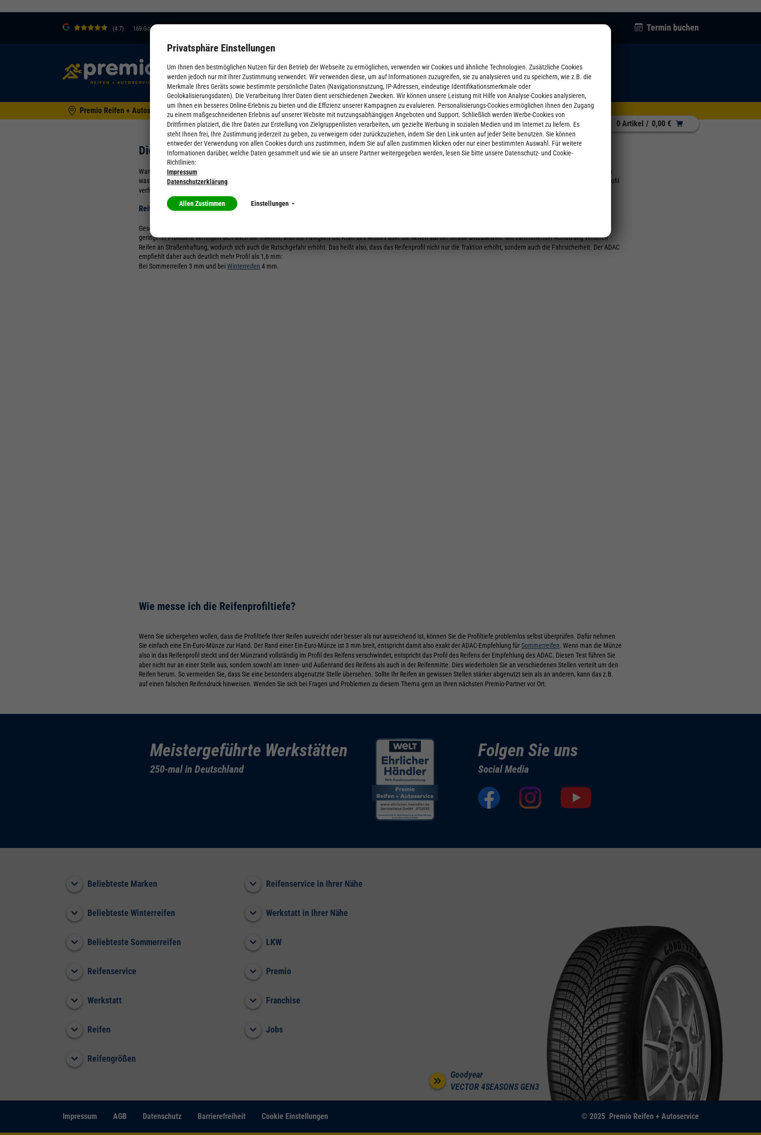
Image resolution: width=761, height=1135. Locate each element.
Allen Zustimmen (202, 203)
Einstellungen (273, 203)
